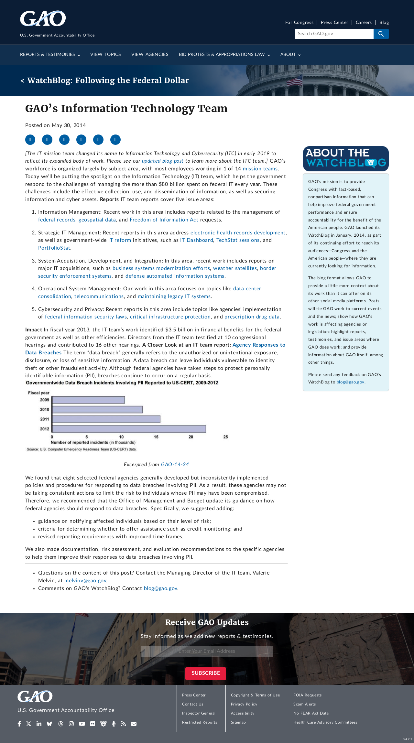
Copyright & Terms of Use (255, 695)
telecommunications (99, 296)
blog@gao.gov (160, 588)
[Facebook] (33, 139)
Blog (384, 23)
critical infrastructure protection (170, 316)
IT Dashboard (196, 240)
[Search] (334, 34)
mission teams (260, 168)
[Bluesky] (84, 139)
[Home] (78, 702)
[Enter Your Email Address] (207, 651)
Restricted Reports (199, 722)
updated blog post (163, 161)
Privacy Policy (244, 704)
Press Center (334, 23)
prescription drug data (251, 316)
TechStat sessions (238, 240)
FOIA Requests (307, 695)
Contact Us (192, 704)
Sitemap (238, 722)
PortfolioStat (54, 248)
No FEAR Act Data (311, 713)
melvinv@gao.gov (85, 580)
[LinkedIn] (67, 139)
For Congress (299, 23)
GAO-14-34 (175, 464)
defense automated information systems (174, 276)
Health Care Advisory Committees (325, 722)
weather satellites (235, 268)
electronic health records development (238, 232)
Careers (364, 23)
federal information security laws (86, 316)
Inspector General (199, 713)
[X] (50, 139)
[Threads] (101, 139)
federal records (57, 219)
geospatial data (97, 219)
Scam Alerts (304, 704)
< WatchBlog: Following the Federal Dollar (104, 80)
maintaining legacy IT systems (174, 296)
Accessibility (243, 713)
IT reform (119, 240)
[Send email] (118, 139)
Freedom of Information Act (164, 219)
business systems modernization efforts (161, 268)
